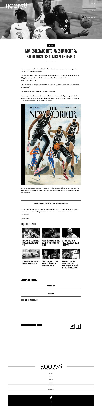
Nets (39, 324)
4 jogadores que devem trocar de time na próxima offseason (51, 203)
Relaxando (93, 21)
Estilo (94, 6)
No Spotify (51, 294)
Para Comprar (92, 17)
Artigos (93, 3)
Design (94, 14)
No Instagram (51, 286)
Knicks (33, 324)
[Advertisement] (51, 341)
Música (94, 10)
